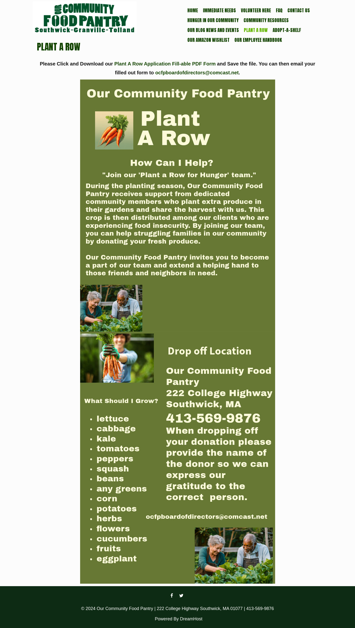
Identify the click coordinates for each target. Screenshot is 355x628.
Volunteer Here (256, 10)
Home (192, 10)
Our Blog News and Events (213, 30)
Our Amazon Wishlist (208, 39)
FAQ (279, 10)
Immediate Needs (219, 10)
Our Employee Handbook (258, 39)
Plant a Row (256, 30)
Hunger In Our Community (213, 20)
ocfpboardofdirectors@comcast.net (197, 72)
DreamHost (191, 618)
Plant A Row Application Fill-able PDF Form (165, 63)
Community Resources (266, 20)
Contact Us (298, 10)
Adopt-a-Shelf (287, 30)
